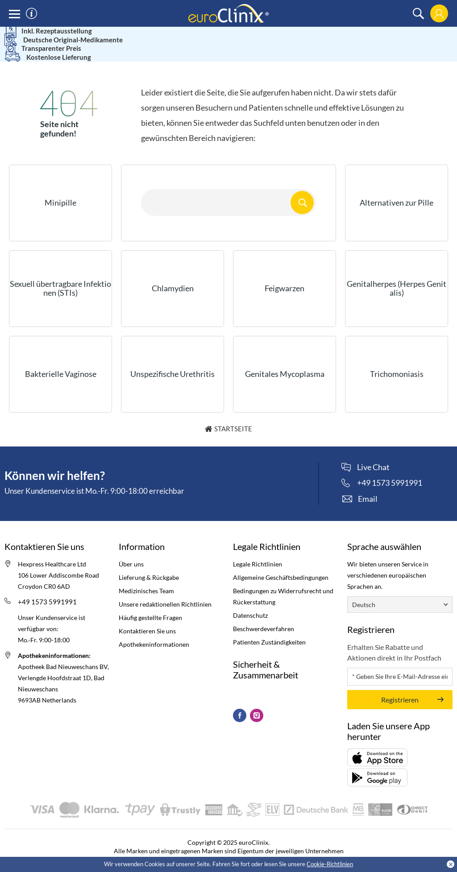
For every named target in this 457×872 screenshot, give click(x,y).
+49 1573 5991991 (47, 589)
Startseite (233, 416)
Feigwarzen (284, 276)
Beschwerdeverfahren (263, 616)
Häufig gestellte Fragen (150, 605)
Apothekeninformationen (154, 632)
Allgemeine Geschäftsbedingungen (280, 565)
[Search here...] (228, 190)
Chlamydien (173, 276)
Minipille (60, 190)
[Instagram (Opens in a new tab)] (256, 703)
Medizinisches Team (146, 578)
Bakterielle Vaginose (60, 361)
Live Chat (373, 454)
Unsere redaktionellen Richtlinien (165, 591)
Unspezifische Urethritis (172, 361)
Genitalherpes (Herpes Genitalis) (396, 275)
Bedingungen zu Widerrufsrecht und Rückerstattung (283, 583)
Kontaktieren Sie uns (147, 618)
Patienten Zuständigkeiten (269, 629)
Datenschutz (250, 603)
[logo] (228, 13)
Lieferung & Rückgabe (149, 565)
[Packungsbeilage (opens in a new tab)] (377, 745)
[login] (439, 13)
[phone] (381, 470)
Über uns (131, 551)
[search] (418, 13)
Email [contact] (368, 486)
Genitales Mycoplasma (284, 361)
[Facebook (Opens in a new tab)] (239, 703)
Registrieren (400, 687)
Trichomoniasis (397, 361)
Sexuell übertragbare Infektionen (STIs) (60, 275)
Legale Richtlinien (257, 551)
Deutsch (363, 592)
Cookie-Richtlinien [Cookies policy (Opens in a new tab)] (330, 864)
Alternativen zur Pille (396, 190)
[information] (31, 13)
